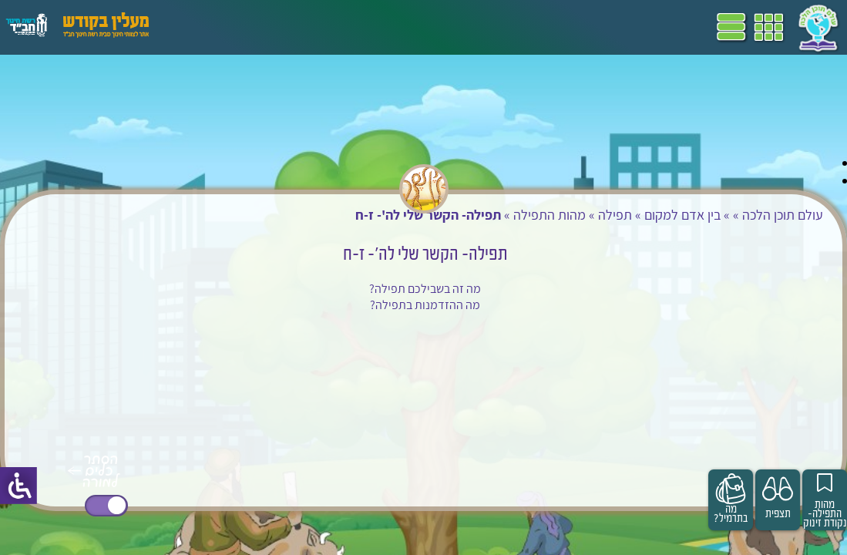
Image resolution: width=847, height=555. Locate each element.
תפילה (586, 215)
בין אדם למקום (654, 215)
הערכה (299, 27)
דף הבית (573, 27)
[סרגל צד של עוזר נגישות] (18, 485)
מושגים (346, 27)
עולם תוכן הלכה (754, 215)
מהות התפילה (521, 215)
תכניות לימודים (505, 27)
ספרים (391, 27)
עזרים (202, 27)
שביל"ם (437, 27)
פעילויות (249, 27)
